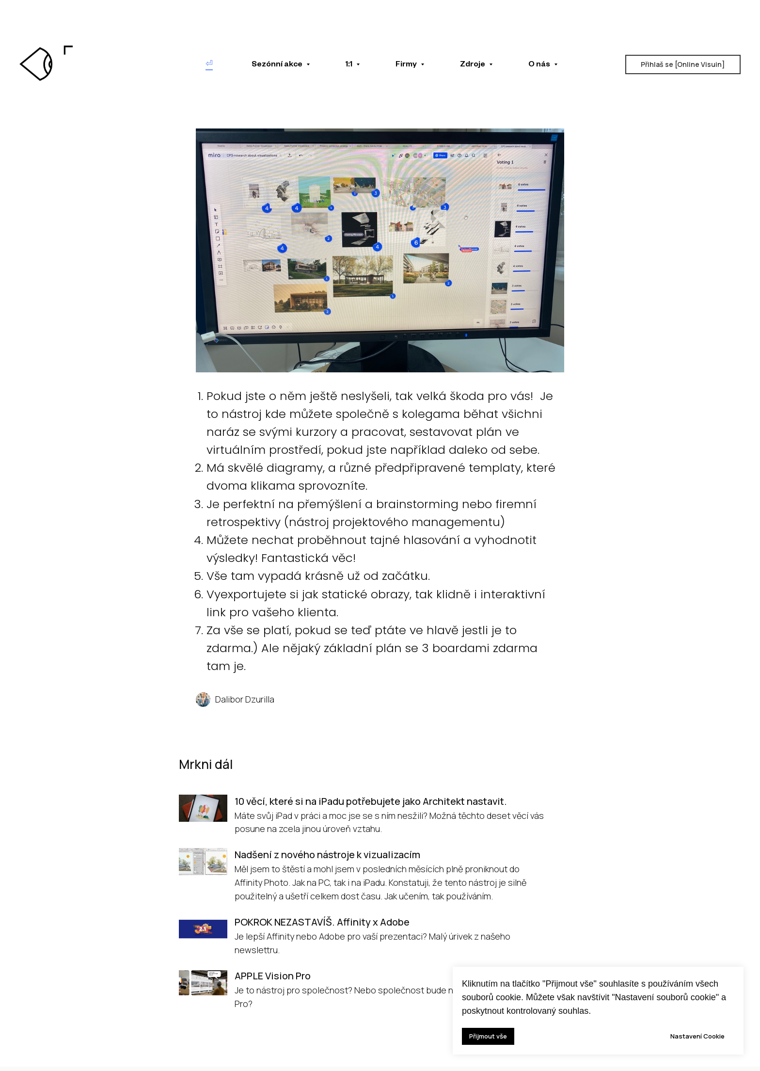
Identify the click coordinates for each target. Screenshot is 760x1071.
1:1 (350, 65)
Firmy (407, 65)
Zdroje (473, 65)
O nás (540, 65)
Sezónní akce (278, 65)
